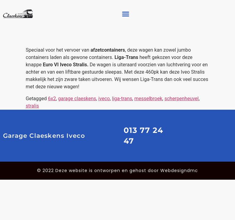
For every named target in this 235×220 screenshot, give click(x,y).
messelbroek (148, 98)
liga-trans (122, 98)
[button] (125, 14)
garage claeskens (77, 98)
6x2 (52, 98)
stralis (32, 106)
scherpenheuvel (181, 98)
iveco (104, 98)
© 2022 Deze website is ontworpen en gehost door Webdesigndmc (117, 170)
